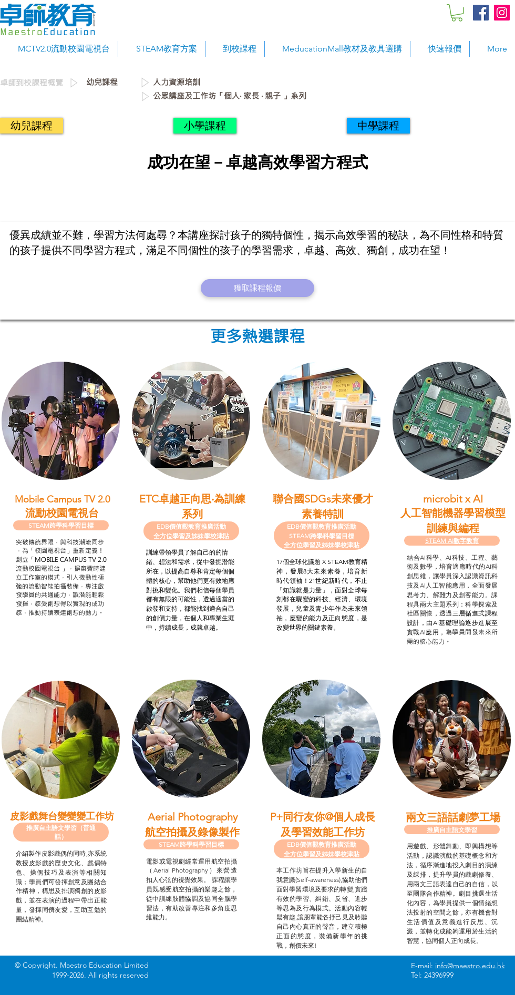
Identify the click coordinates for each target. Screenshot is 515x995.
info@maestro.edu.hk (470, 965)
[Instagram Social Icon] (502, 12)
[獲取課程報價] (257, 288)
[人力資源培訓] (225, 82)
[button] (457, 13)
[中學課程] (378, 126)
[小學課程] (204, 126)
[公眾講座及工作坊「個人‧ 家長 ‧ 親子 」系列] (330, 96)
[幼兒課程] (112, 82)
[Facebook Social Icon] (481, 12)
